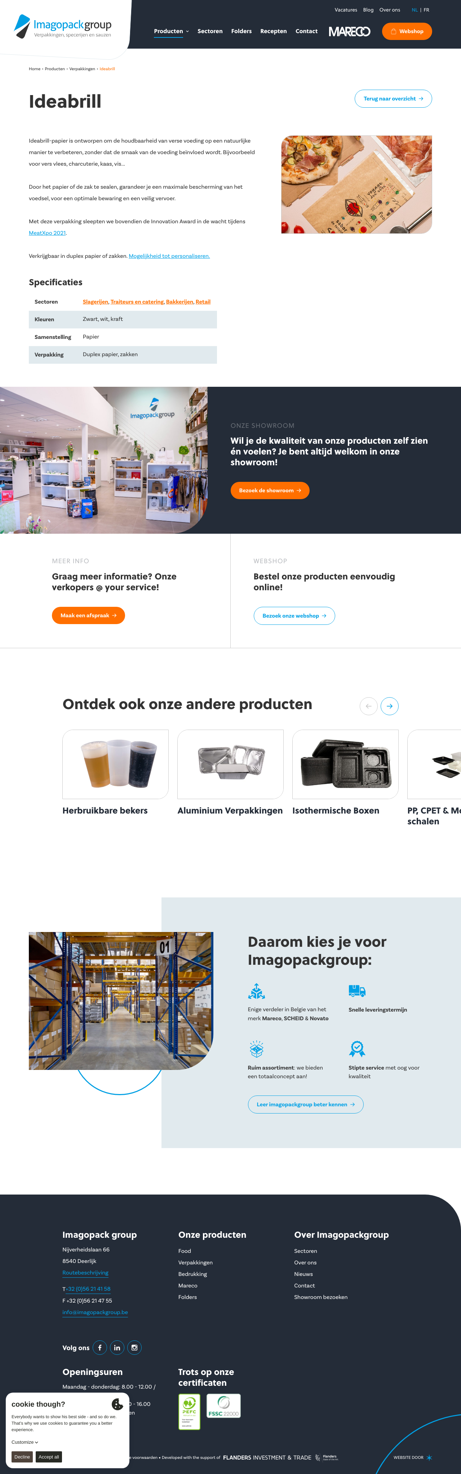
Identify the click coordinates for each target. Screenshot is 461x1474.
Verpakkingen (82, 69)
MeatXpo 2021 (47, 233)
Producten (55, 69)
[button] (369, 706)
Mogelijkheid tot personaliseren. (169, 256)
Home (34, 69)
